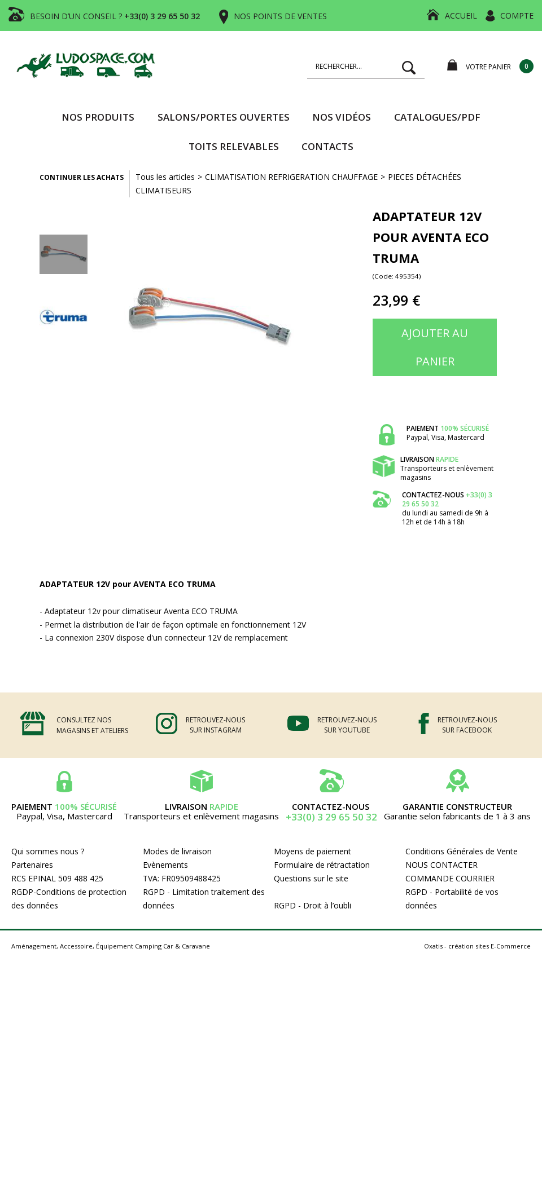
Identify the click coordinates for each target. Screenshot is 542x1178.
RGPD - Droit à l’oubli (312, 905)
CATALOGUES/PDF (437, 117)
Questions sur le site (311, 878)
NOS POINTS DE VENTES (280, 16)
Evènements (165, 864)
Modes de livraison (177, 851)
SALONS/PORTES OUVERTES (224, 117)
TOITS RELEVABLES (234, 146)
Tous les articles (165, 176)
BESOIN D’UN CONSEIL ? (115, 16)
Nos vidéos (341, 117)
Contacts (327, 146)
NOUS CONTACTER (441, 864)
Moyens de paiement (312, 851)
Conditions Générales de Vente (461, 851)
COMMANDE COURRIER (450, 878)
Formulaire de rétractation (322, 864)
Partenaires (32, 864)
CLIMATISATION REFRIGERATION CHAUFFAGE (291, 176)
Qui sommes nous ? (47, 851)
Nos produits (98, 117)
